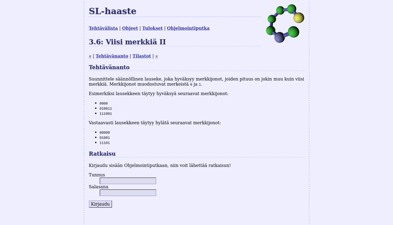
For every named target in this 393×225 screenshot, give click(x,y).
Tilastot (142, 56)
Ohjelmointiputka (188, 28)
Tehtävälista (103, 28)
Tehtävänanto (112, 56)
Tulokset (152, 28)
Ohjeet (130, 28)
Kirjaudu (100, 204)
